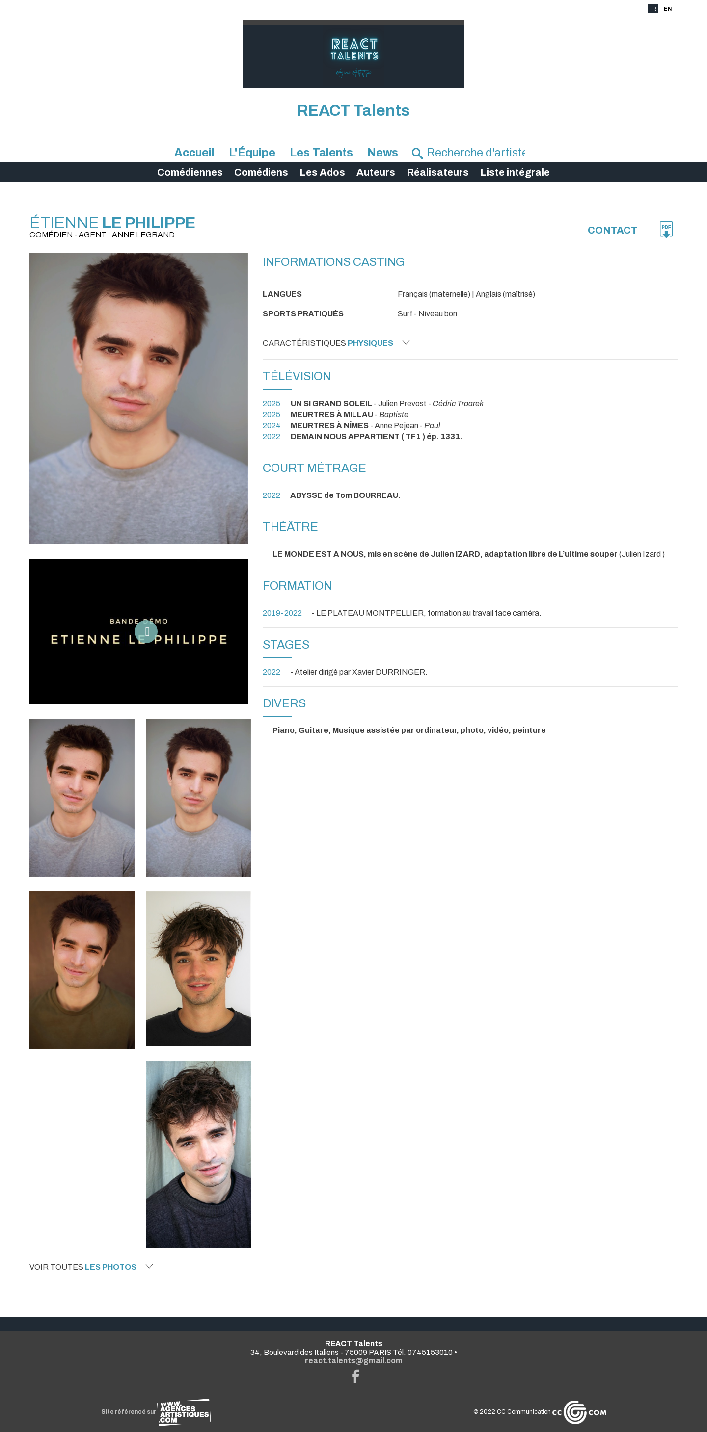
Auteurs (375, 172)
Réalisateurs (438, 172)
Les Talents (321, 153)
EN (668, 9)
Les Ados (322, 172)
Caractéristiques (336, 342)
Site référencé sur (156, 1411)
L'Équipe (252, 153)
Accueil (194, 153)
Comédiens (261, 172)
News (382, 153)
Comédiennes (190, 172)
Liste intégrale (515, 172)
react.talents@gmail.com (354, 1360)
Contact (613, 230)
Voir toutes (91, 1266)
